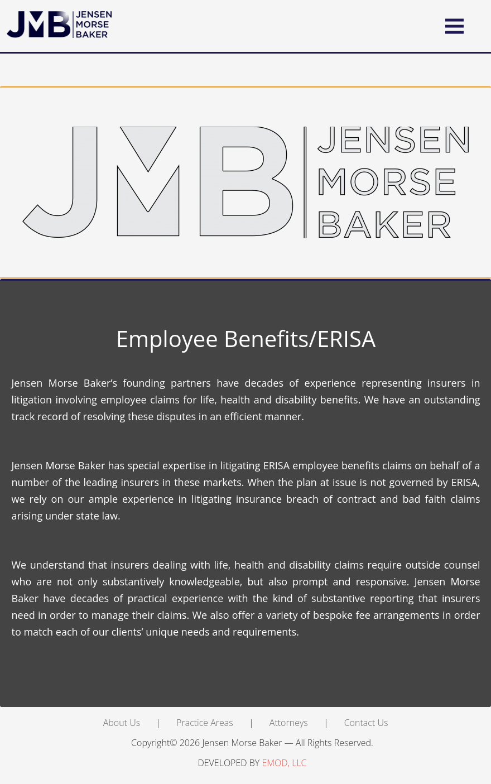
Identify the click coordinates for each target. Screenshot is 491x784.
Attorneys (288, 722)
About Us (121, 722)
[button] (454, 26)
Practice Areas (204, 722)
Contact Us (366, 722)
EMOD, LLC (284, 763)
